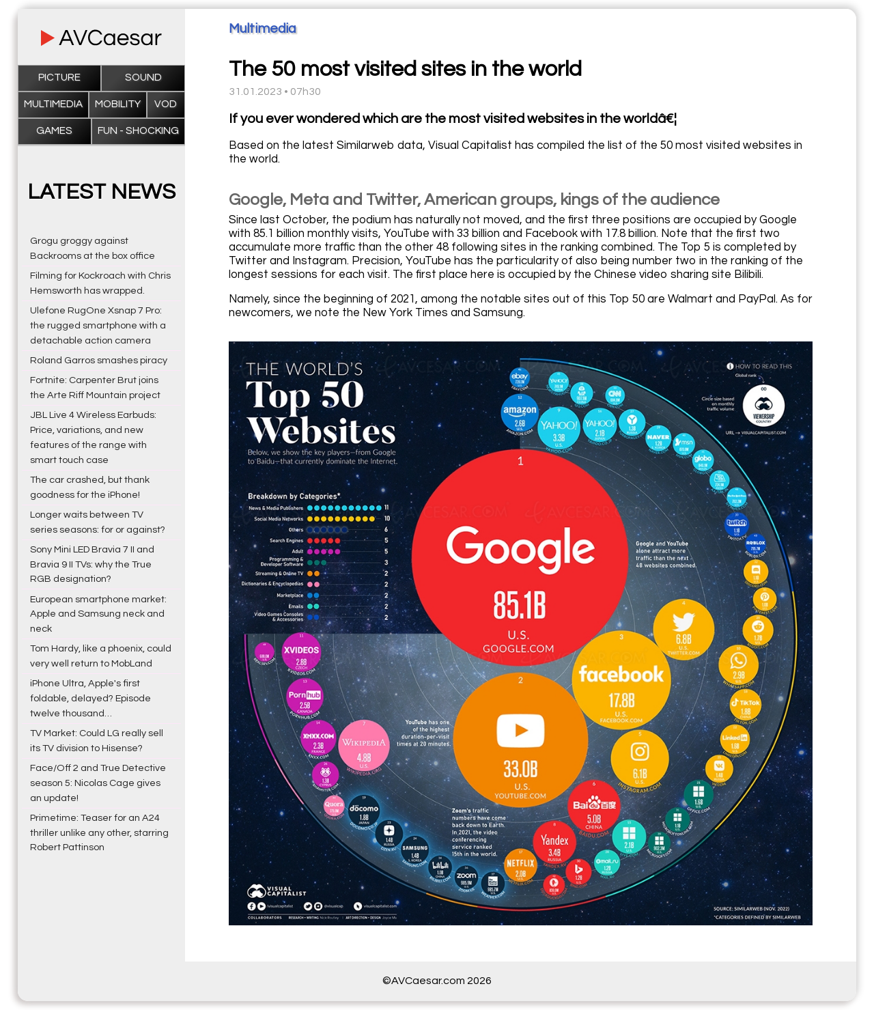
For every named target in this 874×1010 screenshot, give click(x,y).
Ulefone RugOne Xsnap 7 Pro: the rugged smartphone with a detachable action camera (98, 325)
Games (54, 131)
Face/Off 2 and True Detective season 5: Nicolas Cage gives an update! (98, 783)
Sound (143, 77)
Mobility (118, 104)
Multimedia (53, 104)
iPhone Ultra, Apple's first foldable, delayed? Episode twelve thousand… (90, 698)
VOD (165, 104)
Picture (59, 77)
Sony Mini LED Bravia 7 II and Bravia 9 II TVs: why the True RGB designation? (92, 564)
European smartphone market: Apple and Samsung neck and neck (98, 614)
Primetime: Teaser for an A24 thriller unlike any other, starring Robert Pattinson (99, 833)
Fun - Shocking (138, 131)
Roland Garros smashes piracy (98, 360)
